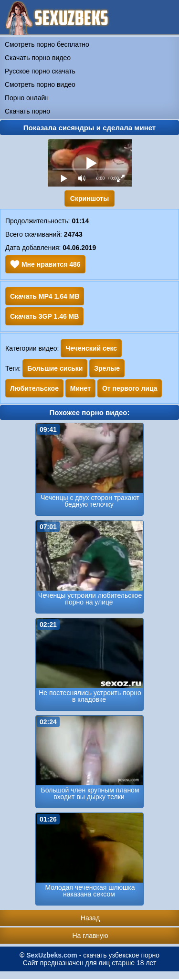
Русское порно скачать (40, 71)
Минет (80, 388)
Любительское (34, 388)
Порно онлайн (27, 98)
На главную (90, 935)
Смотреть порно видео (40, 84)
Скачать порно (27, 111)
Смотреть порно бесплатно (47, 44)
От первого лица (130, 388)
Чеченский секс (91, 348)
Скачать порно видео (38, 58)
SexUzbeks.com (51, 955)
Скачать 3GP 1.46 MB (44, 316)
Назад (90, 918)
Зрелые (107, 368)
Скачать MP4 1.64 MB (44, 296)
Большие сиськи (55, 368)
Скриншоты (89, 198)
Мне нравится (45, 264)
